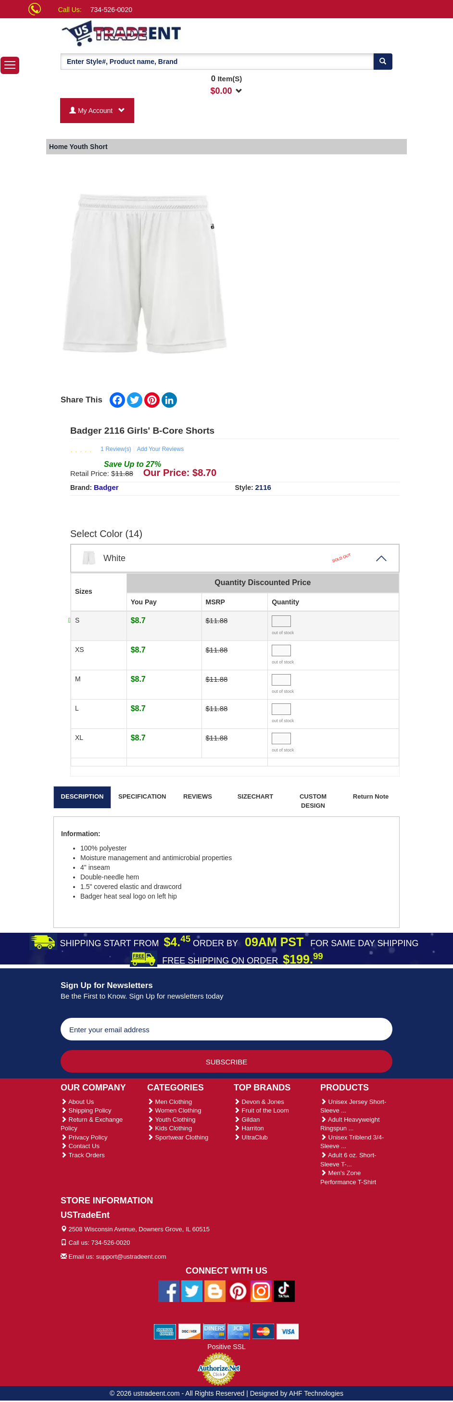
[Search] (382, 61)
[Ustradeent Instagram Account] (261, 1291)
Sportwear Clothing (177, 1137)
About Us (77, 1101)
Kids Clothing (169, 1128)
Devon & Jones (259, 1101)
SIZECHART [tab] (255, 796)
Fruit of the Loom (261, 1110)
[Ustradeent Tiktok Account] (284, 1291)
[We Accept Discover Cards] (189, 1331)
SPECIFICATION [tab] (142, 796)
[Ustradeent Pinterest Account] (238, 1291)
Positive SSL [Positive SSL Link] (226, 1347)
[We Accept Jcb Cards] (238, 1331)
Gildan (247, 1119)
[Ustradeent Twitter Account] (191, 1291)
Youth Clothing (171, 1119)
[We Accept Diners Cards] (214, 1331)
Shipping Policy (86, 1110)
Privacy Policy (84, 1137)
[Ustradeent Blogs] (215, 1291)
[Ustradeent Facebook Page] (168, 1291)
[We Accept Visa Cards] (288, 1331)
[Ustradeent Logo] (154, 32)
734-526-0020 (111, 9)
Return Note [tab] (371, 796)
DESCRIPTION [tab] (82, 796)
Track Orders (83, 1155)
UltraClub (251, 1137)
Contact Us (80, 1146)
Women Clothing (174, 1110)
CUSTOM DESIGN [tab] (313, 801)
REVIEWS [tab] (197, 796)
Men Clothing (169, 1101)
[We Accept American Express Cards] (165, 1331)
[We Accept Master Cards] (263, 1331)
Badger (106, 487)
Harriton (249, 1128)
